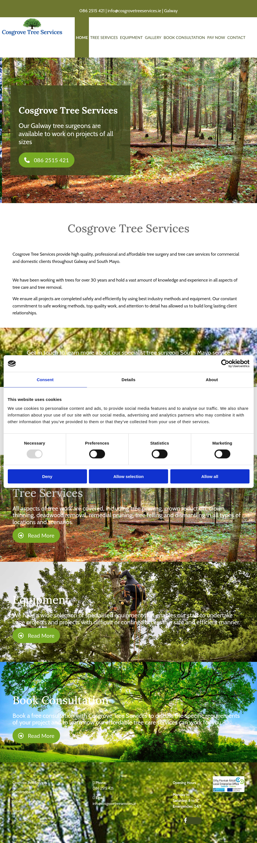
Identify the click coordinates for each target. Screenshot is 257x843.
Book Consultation (184, 37)
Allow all (209, 476)
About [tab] (212, 379)
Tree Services (104, 37)
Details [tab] (129, 379)
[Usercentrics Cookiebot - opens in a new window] (225, 363)
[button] (104, 159)
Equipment (131, 37)
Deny (47, 476)
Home (82, 37)
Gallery (153, 37)
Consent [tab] (45, 379)
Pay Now (216, 37)
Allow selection (128, 476)
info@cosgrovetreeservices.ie (114, 803)
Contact (236, 37)
